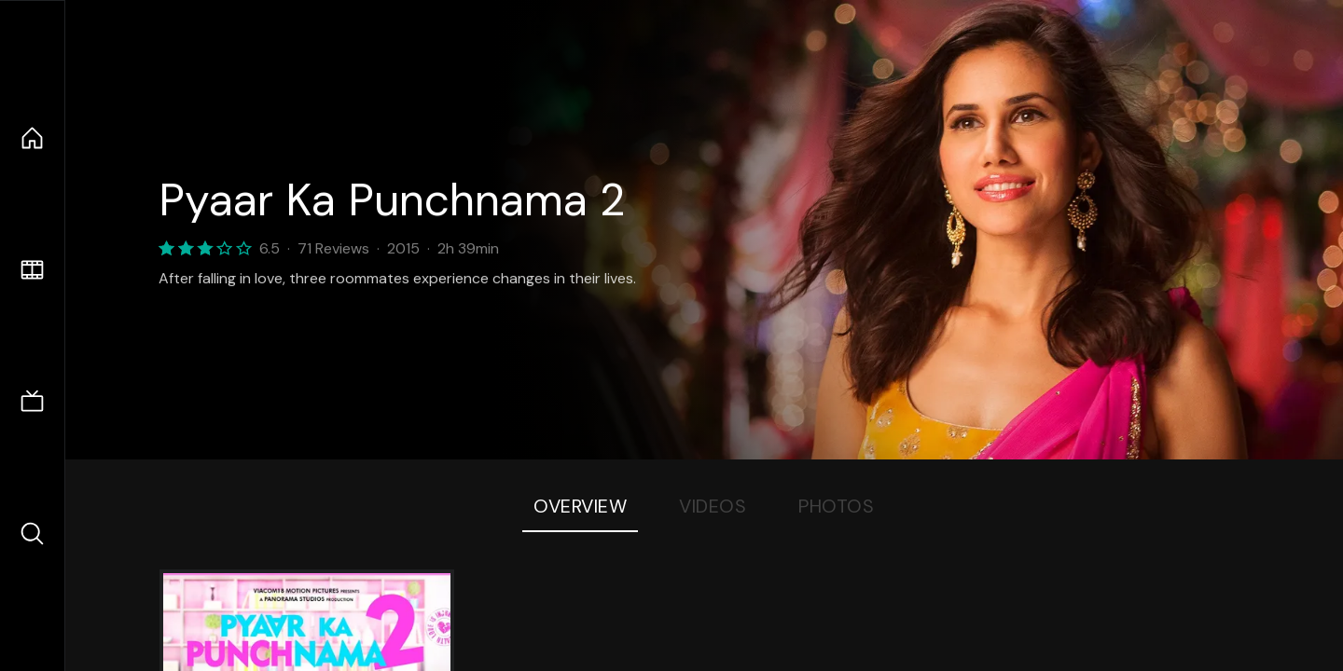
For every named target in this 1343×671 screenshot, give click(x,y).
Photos (836, 506)
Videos (712, 506)
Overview (580, 506)
